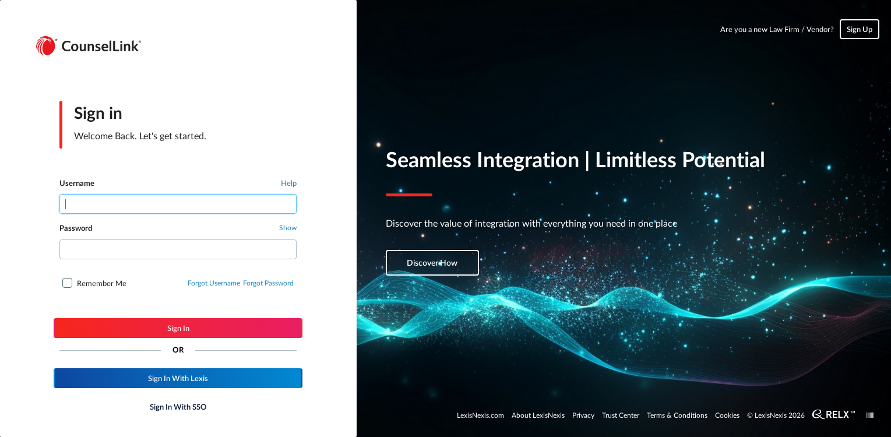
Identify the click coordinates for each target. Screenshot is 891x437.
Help (289, 183)
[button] (178, 328)
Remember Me (101, 283)
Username (76, 183)
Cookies (727, 415)
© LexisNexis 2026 (776, 415)
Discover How (432, 262)
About (538, 415)
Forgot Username (214, 282)
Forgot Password (268, 282)
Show (288, 227)
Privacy (583, 415)
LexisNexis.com (480, 415)
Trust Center (620, 415)
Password (75, 228)
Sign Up (859, 29)
